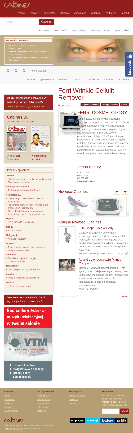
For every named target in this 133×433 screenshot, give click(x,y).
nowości (33, 79)
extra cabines (79, 30)
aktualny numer (39, 156)
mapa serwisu (11, 411)
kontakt (125, 13)
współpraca (80, 13)
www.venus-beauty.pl (86, 181)
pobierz (35, 13)
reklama (64, 13)
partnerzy (111, 13)
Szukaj (46, 21)
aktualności (61, 30)
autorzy (79, 79)
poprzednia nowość (90, 104)
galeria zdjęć (122, 30)
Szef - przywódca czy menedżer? (24, 269)
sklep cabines (43, 407)
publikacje (93, 79)
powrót (124, 104)
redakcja (96, 13)
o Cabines (43, 30)
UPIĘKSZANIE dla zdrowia (21, 222)
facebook (41, 411)
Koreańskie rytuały (17, 239)
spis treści (13, 159)
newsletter (49, 13)
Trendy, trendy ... (16, 230)
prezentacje (47, 79)
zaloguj (21, 13)
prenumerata (43, 395)
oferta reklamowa (100, 30)
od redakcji (13, 156)
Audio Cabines (38, 70)
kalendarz (64, 79)
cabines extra (43, 399)
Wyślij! (125, 411)
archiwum (123, 79)
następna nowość (110, 104)
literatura (108, 79)
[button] (8, 70)
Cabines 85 (17, 117)
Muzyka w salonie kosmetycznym (24, 278)
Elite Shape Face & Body (96, 228)
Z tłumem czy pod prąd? (19, 286)
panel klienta (43, 403)
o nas (7, 395)
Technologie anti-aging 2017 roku (24, 190)
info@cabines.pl (13, 428)
